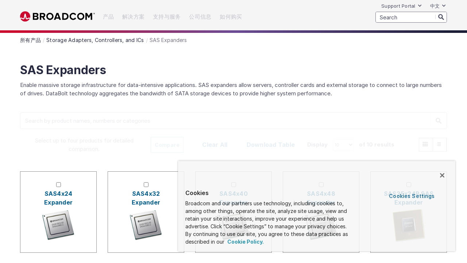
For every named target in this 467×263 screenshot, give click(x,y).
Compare (167, 145)
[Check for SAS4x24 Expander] (58, 184)
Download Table (271, 144)
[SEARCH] (411, 17)
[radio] (426, 145)
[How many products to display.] (343, 145)
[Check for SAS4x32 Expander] (146, 184)
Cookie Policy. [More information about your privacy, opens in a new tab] (251, 242)
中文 (438, 6)
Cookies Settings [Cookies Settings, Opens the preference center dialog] (413, 196)
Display (317, 144)
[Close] (442, 175)
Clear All (214, 144)
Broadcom (57, 16)
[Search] (441, 17)
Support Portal (401, 6)
